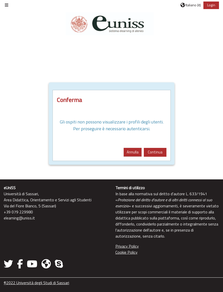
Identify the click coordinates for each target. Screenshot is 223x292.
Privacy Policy (127, 246)
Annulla (133, 152)
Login (211, 5)
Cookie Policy (126, 252)
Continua (155, 152)
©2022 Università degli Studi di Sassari (36, 283)
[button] (191, 5)
